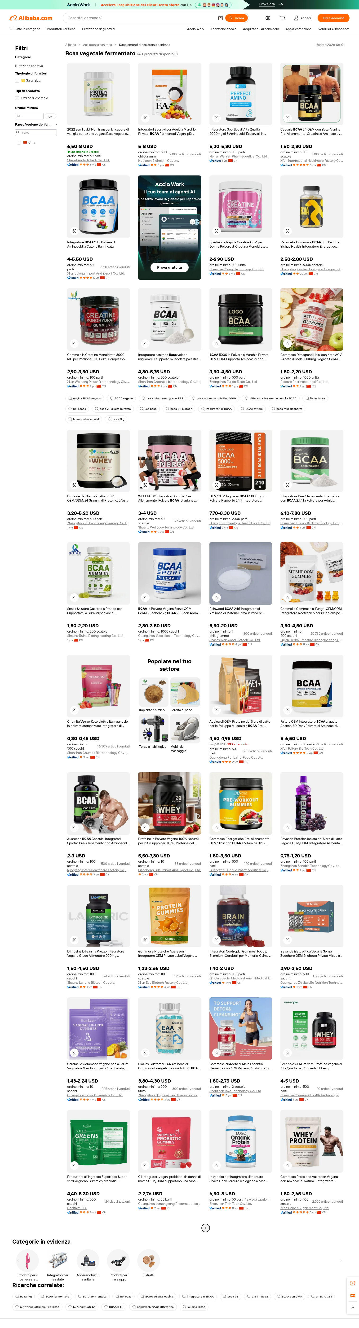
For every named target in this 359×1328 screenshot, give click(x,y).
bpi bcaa (123, 1296)
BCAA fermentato (55, 1296)
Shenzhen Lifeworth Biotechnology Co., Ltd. (311, 523)
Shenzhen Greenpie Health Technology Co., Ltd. (311, 1095)
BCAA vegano (121, 398)
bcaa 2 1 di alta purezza (113, 409)
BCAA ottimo (252, 409)
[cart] (283, 19)
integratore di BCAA (198, 1296)
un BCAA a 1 (321, 1296)
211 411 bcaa (257, 1296)
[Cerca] (236, 18)
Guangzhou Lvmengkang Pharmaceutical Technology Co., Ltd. (169, 1204)
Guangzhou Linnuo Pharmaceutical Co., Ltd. (240, 870)
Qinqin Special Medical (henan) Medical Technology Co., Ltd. (240, 978)
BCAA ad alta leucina (157, 1296)
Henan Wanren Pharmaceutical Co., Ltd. (238, 156)
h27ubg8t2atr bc (81, 1307)
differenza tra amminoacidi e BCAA (271, 398)
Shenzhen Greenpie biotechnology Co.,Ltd (169, 382)
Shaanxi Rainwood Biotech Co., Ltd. (235, 640)
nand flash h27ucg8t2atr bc (153, 1307)
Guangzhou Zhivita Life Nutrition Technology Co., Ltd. (311, 982)
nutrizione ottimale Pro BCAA (37, 1307)
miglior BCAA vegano (84, 398)
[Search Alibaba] (141, 18)
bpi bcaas (77, 409)
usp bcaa (148, 409)
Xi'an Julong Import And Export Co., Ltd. (96, 273)
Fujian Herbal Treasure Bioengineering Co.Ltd (311, 640)
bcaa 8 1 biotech (179, 409)
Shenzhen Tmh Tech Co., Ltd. (88, 160)
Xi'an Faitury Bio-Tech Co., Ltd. (302, 748)
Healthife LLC (77, 1208)
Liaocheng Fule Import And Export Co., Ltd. (169, 870)
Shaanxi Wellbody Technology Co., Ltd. (166, 527)
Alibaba (70, 45)
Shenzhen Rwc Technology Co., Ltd (235, 1091)
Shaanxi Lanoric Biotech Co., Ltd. (91, 982)
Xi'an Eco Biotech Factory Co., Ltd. (163, 982)
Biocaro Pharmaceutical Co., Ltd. (304, 382)
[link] (353, 1283)
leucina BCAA (194, 1307)
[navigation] (36, 637)
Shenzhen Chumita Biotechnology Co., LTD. (98, 753)
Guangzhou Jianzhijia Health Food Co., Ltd (239, 523)
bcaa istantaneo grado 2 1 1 (162, 398)
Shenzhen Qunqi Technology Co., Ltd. (236, 269)
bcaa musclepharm (287, 409)
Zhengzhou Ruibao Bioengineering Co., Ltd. (98, 523)
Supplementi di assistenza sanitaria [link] (144, 45)
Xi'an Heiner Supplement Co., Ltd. (304, 1208)
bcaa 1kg (116, 419)
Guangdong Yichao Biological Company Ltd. (311, 269)
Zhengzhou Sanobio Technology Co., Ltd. (310, 866)
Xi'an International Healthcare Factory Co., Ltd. (311, 160)
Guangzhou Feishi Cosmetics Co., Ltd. (95, 1095)
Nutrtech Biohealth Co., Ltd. (158, 160)
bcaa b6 (230, 1296)
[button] (220, 18)
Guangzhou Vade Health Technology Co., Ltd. (169, 636)
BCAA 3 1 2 (113, 1307)
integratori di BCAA (216, 409)
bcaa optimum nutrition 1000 (214, 398)
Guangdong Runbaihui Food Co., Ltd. (236, 757)
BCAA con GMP (289, 1296)
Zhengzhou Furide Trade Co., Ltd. (233, 382)
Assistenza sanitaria (97, 45)
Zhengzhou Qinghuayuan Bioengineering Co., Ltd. (169, 1095)
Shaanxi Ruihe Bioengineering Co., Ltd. (95, 636)
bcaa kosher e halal (83, 419)
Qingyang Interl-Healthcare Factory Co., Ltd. (98, 870)
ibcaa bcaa (315, 398)
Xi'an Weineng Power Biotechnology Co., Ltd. (98, 382)
